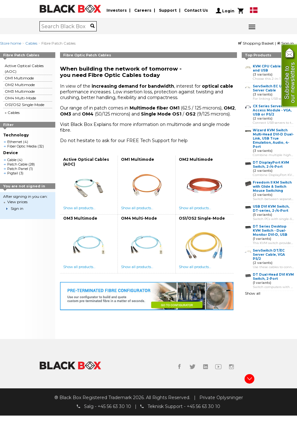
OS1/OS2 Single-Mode (24, 104)
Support (168, 10)
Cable (11, 160)
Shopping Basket (256, 43)
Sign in (285, 43)
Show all (252, 293)
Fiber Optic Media (22, 146)
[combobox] (65, 26)
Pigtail (12, 173)
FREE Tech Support (148, 140)
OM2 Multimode (20, 84)
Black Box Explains (90, 124)
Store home (10, 43)
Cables (31, 43)
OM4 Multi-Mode (20, 98)
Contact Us (196, 10)
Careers (142, 10)
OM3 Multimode (20, 91)
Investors (116, 10)
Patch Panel (17, 168)
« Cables (12, 112)
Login (225, 11)
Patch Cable (17, 164)
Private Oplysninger (221, 397)
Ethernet (14, 142)
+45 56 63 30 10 (114, 407)
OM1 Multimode (19, 78)
